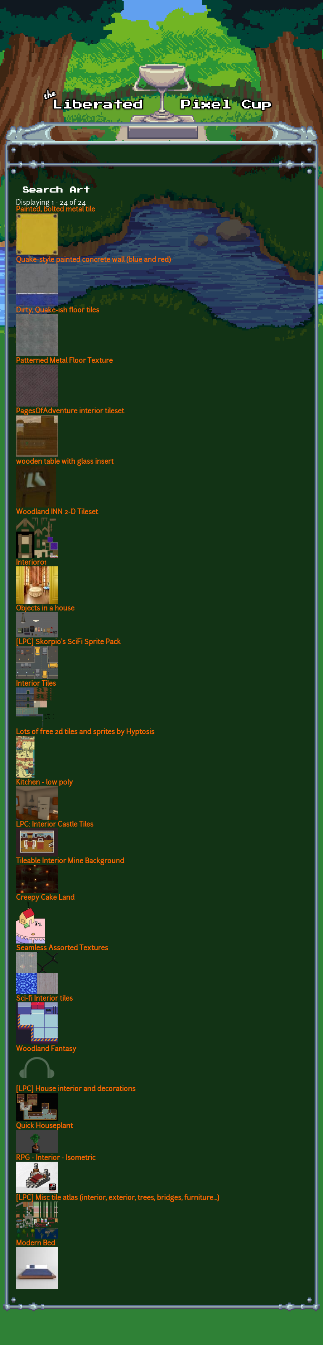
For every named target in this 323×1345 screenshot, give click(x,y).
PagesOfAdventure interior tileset (70, 411)
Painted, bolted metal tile (55, 209)
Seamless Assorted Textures (62, 948)
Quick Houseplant (44, 1126)
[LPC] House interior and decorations (75, 1089)
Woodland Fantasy (46, 1049)
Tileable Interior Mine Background (70, 861)
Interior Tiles (36, 684)
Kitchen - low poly (44, 783)
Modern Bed (35, 1243)
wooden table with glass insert (65, 462)
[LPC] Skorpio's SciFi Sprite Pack (68, 642)
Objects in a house (45, 608)
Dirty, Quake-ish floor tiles (57, 310)
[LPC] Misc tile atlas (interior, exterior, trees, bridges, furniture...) (117, 1198)
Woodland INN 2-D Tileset (57, 512)
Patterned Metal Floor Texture (64, 361)
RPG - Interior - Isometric (55, 1158)
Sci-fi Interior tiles (44, 999)
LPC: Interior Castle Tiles (54, 825)
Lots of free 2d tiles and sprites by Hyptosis (85, 732)
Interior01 (31, 563)
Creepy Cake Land (45, 898)
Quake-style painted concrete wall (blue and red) (93, 260)
